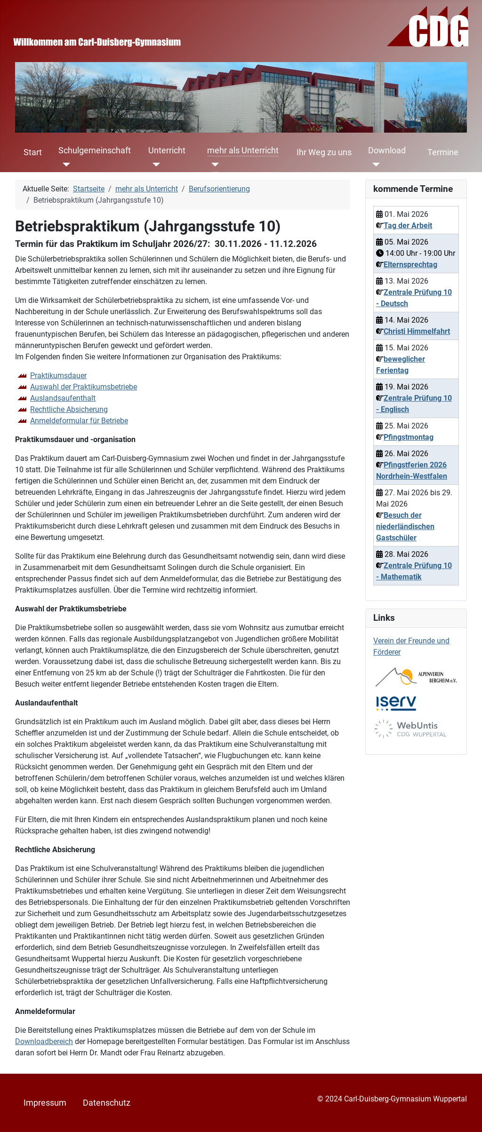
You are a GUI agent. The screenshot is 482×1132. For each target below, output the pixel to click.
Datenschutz (106, 1103)
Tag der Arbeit (408, 225)
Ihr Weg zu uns (324, 152)
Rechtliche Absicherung (69, 409)
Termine (442, 152)
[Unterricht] (154, 165)
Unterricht (166, 150)
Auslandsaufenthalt (63, 398)
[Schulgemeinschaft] (64, 165)
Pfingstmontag (409, 437)
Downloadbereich (44, 1041)
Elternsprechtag (410, 264)
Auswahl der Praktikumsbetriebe (83, 386)
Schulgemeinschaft (94, 150)
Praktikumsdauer (58, 375)
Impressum (45, 1103)
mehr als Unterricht (243, 150)
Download (387, 150)
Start (33, 152)
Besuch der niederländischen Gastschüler (405, 526)
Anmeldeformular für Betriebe (79, 420)
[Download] (374, 165)
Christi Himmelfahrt (417, 331)
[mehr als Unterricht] (213, 165)
